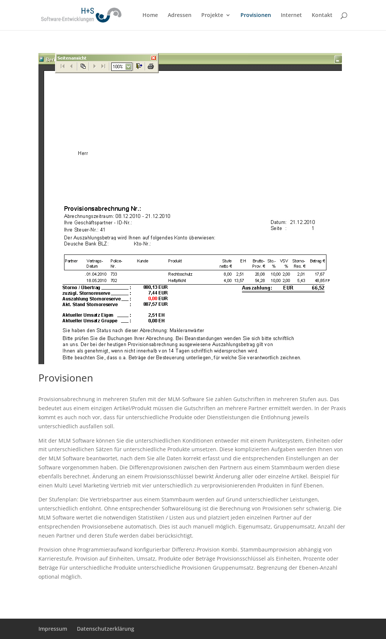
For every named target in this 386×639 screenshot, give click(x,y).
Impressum (52, 628)
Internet (291, 15)
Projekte (212, 15)
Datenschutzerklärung (105, 628)
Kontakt (322, 15)
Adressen (179, 15)
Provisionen (255, 15)
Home (150, 15)
